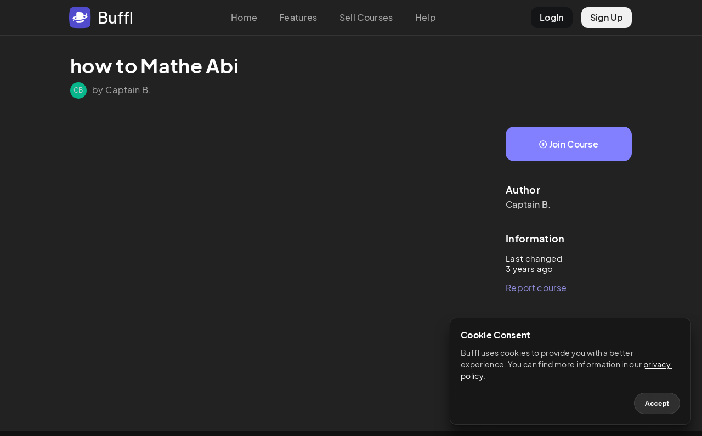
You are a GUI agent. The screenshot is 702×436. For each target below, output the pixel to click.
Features (298, 17)
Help (425, 17)
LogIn (552, 17)
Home (244, 17)
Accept (657, 403)
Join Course (568, 144)
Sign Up (606, 17)
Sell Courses (366, 17)
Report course (536, 287)
